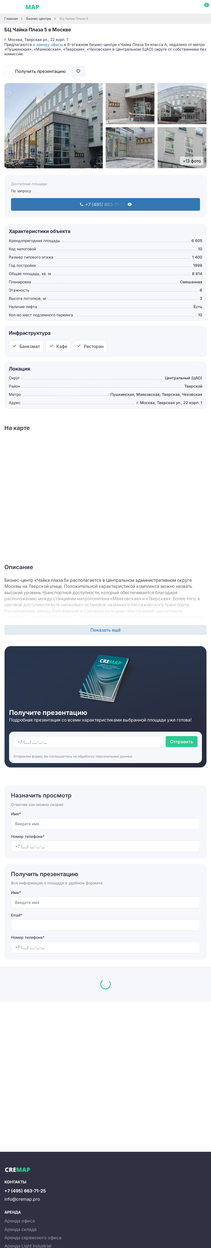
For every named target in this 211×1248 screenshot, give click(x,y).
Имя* (16, 813)
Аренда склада (20, 1229)
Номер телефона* (28, 836)
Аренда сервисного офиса (32, 1237)
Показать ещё (105, 630)
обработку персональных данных (105, 756)
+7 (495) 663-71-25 (25, 1191)
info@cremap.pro (22, 1199)
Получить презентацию (40, 71)
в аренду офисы (48, 44)
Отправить (181, 741)
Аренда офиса (19, 1221)
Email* (16, 915)
